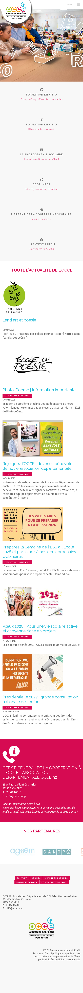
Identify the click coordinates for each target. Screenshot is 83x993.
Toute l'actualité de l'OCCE (41, 270)
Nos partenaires (41, 831)
